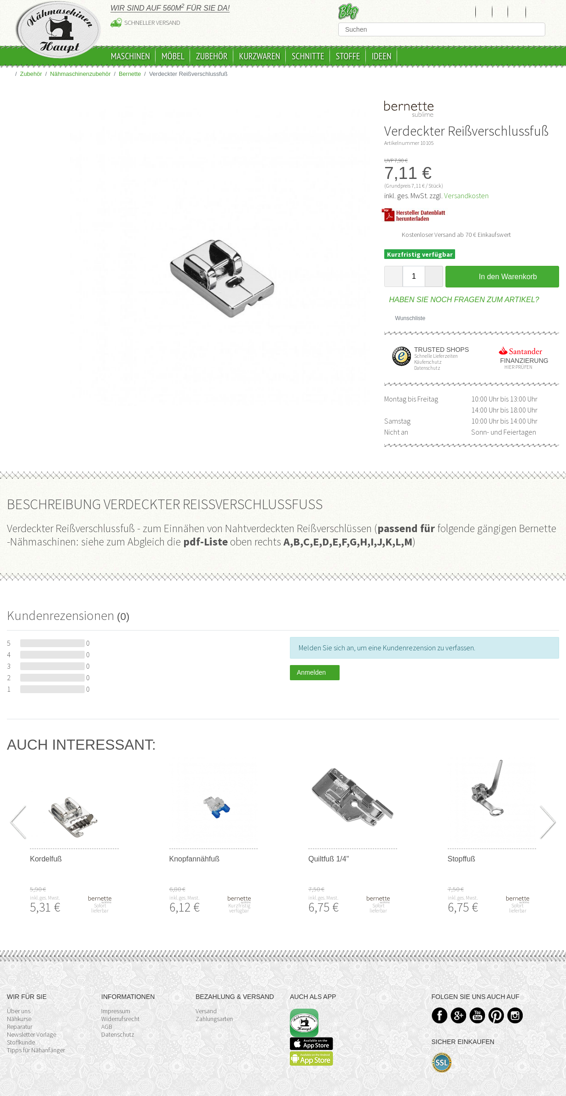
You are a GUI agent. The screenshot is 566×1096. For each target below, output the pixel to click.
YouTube (477, 1015)
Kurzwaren (259, 56)
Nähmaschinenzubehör (80, 73)
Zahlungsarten (214, 1019)
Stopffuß (461, 859)
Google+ (458, 1015)
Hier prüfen (516, 367)
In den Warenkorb (502, 276)
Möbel (173, 56)
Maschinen (130, 56)
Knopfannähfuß (194, 859)
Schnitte (308, 56)
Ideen (382, 56)
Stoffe (348, 56)
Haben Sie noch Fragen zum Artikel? (461, 300)
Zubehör (212, 56)
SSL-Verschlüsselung (442, 1062)
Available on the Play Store (311, 1058)
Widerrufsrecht (120, 1019)
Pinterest (496, 1015)
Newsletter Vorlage (31, 1034)
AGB (106, 1026)
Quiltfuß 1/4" (328, 859)
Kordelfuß (46, 859)
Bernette (130, 73)
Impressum (115, 1011)
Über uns (18, 1011)
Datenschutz (117, 1034)
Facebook (440, 1015)
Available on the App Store (311, 1043)
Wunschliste (406, 318)
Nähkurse (19, 1019)
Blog (348, 11)
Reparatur (19, 1026)
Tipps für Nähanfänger (36, 1050)
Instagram (515, 1015)
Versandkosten (466, 195)
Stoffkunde (21, 1042)
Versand (206, 1011)
